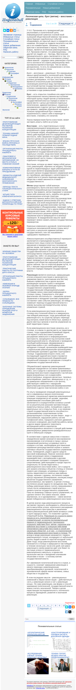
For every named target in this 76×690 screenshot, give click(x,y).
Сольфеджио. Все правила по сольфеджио (10, 301)
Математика (15, 85)
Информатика (7, 77)
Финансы (18, 104)
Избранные (40, 4)
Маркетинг (12, 83)
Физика (13, 100)
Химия (19, 106)
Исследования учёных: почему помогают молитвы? (37, 655)
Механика (18, 89)
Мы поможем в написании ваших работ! (12, 235)
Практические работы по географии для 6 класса (12, 270)
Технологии (12, 98)
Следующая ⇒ (66, 24)
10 (64, 606)
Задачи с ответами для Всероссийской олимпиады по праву (12, 202)
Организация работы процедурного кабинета (12, 150)
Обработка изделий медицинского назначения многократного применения (11, 179)
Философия (17, 102)
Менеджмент (17, 87)
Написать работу (10, 52)
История (7, 79)
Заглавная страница (12, 35)
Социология (11, 96)
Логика (9, 81)
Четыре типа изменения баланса (11, 195)
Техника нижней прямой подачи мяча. (10, 135)
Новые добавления (11, 45)
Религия (7, 94)
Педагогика (6, 93)
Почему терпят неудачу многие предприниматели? (60, 655)
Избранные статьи (11, 37)
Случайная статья (11, 39)
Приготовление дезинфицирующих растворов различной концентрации (11, 126)
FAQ (5, 50)
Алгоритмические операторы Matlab (36, 633)
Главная (29, 4)
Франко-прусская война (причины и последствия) (10, 143)
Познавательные (33, 8)
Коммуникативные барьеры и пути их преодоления (11, 170)
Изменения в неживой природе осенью (11, 286)
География (14, 73)
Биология (10, 69)
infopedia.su (30, 685)
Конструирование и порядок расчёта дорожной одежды (60, 634)
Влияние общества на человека (11, 252)
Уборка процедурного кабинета (9, 293)
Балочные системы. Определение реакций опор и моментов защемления (12, 310)
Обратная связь (10, 48)
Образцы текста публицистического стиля (12, 189)
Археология (8, 68)
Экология (5, 110)
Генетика (11, 71)
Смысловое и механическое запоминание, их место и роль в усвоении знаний (10, 160)
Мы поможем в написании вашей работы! (54, 683)
